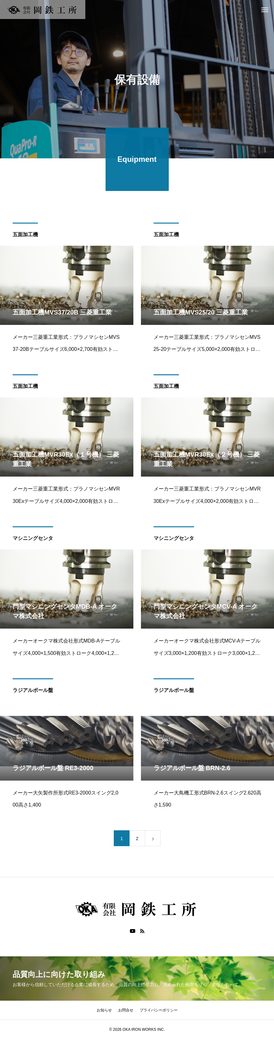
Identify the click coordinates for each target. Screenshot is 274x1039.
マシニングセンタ (33, 539)
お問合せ (125, 1010)
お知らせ (104, 1010)
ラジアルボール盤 (33, 691)
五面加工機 (25, 235)
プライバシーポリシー (159, 1010)
